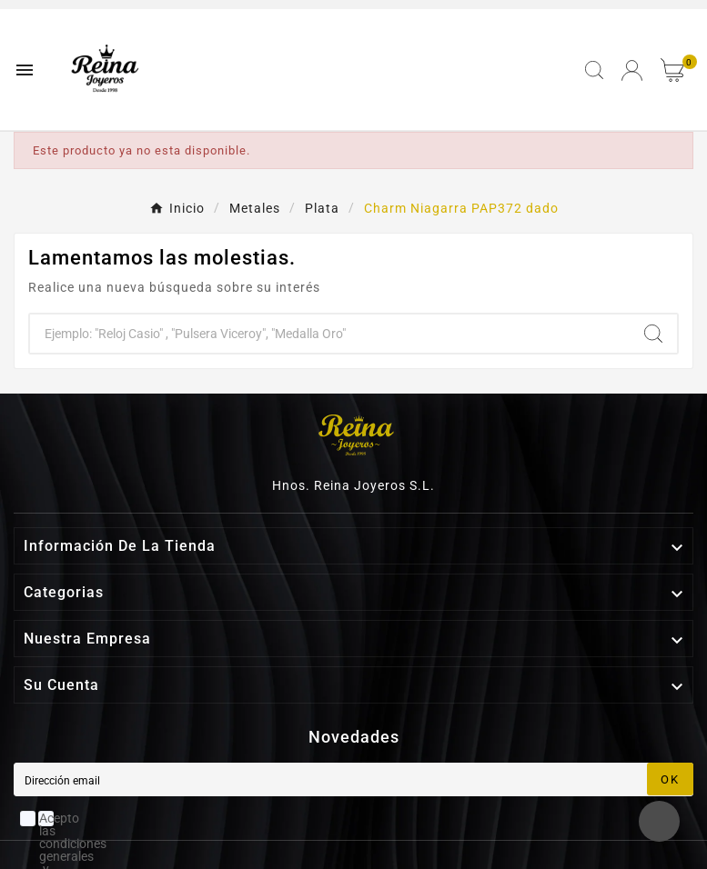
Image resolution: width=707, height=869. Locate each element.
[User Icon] (631, 70)
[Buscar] (330, 334)
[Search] (653, 334)
